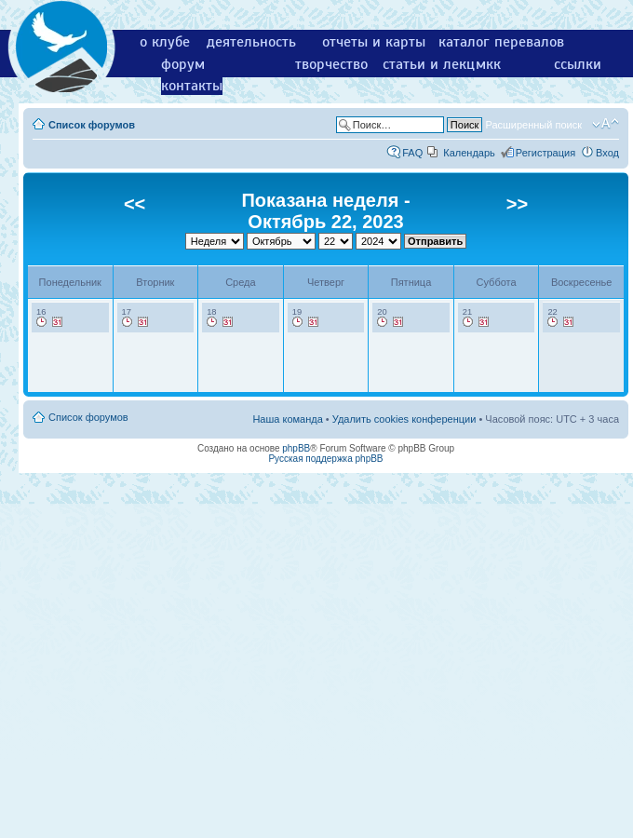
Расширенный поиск (533, 124)
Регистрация (545, 152)
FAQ (412, 152)
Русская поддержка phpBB (325, 458)
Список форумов (91, 124)
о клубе (165, 42)
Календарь (469, 152)
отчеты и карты (373, 42)
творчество (331, 64)
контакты (191, 85)
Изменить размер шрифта (605, 123)
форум (183, 64)
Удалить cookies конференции (404, 419)
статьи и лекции (437, 64)
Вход (607, 152)
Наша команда (287, 419)
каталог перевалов (501, 42)
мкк (488, 64)
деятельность (251, 42)
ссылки (577, 64)
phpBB (296, 448)
